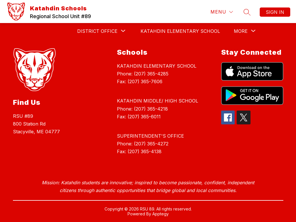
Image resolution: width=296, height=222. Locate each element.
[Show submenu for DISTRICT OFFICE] (97, 31)
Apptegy (160, 213)
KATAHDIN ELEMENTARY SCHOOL (180, 31)
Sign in (275, 12)
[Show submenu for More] (241, 31)
